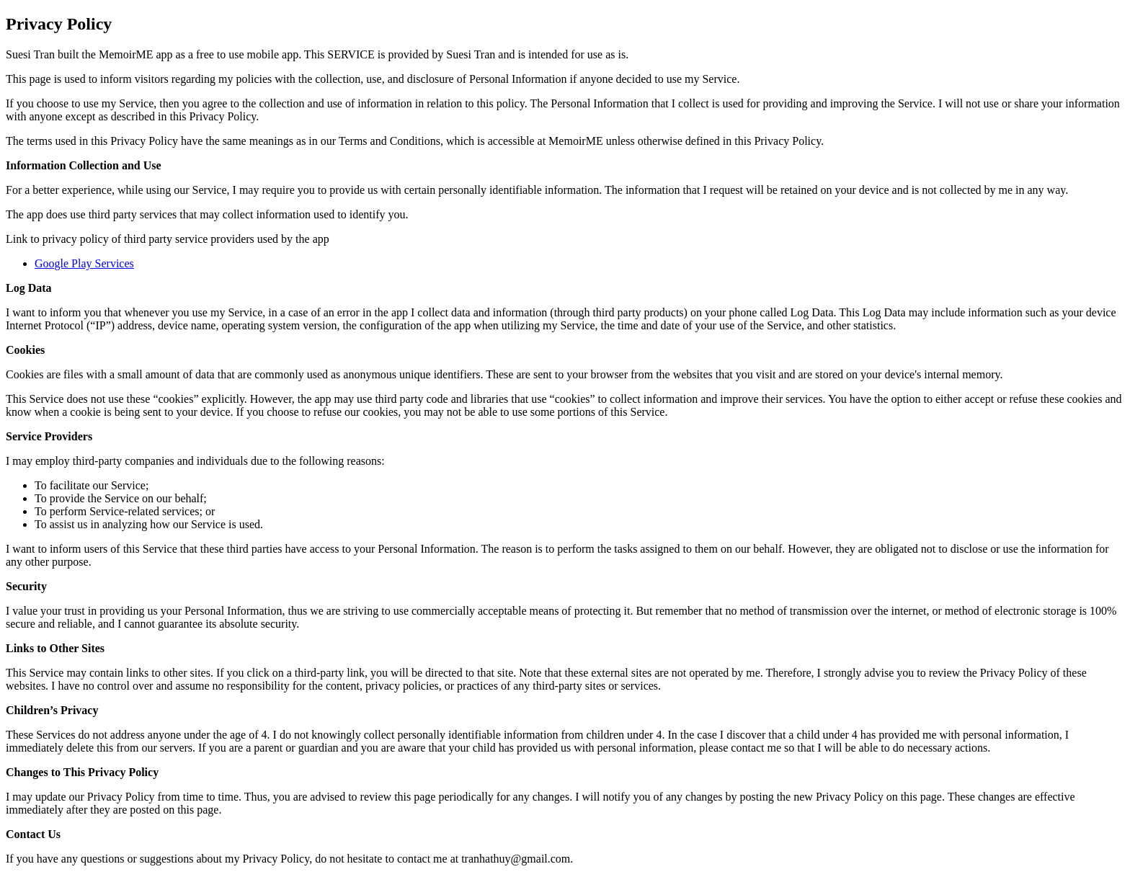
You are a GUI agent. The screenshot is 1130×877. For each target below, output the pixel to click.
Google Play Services (84, 263)
